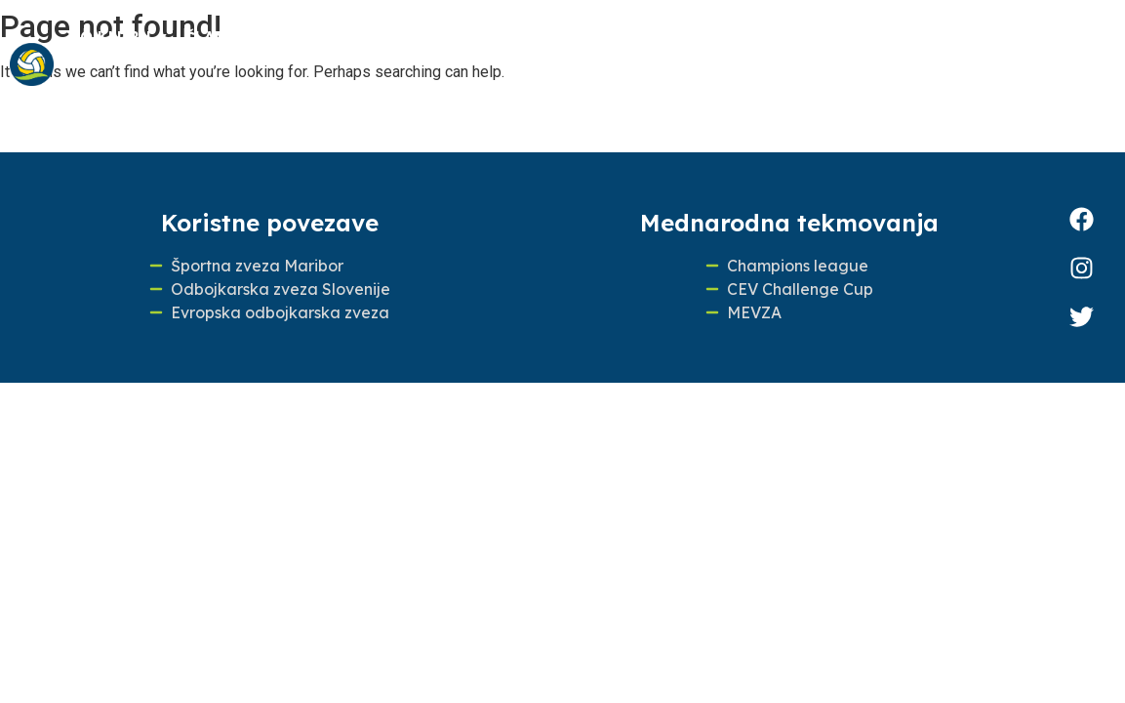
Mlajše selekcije (346, 37)
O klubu (119, 37)
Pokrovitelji (150, 92)
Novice (684, 37)
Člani (212, 37)
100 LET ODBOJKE (822, 37)
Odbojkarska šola (536, 37)
